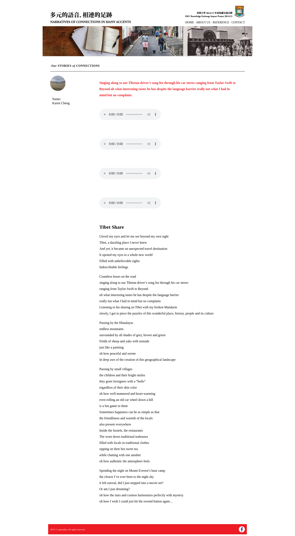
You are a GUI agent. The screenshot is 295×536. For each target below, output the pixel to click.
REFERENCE (221, 22)
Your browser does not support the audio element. (130, 114)
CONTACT (238, 22)
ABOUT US (203, 22)
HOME (189, 22)
